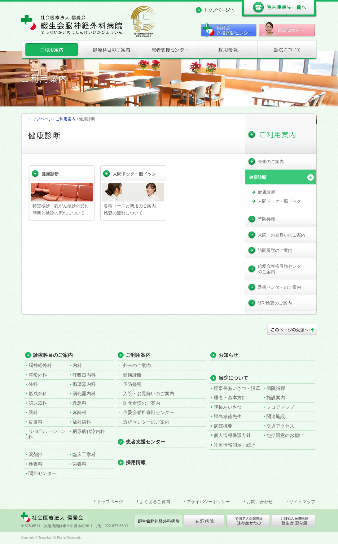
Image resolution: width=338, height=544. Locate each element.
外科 (33, 384)
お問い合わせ (260, 501)
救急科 (79, 403)
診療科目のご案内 (110, 51)
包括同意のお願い (285, 435)
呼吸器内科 (84, 375)
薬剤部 (35, 454)
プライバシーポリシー (208, 501)
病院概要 (223, 426)
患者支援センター (169, 51)
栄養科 (79, 464)
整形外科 (38, 375)
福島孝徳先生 (228, 416)
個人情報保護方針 (232, 435)
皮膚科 (35, 422)
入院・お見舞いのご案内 (148, 393)
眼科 (33, 412)
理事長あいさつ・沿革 (237, 388)
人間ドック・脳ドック (134, 173)
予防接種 (132, 384)
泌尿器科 (38, 403)
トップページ (40, 119)
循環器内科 (84, 384)
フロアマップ (280, 407)
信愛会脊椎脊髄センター (148, 412)
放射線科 (81, 422)
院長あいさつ (228, 407)
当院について (287, 51)
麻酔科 (79, 412)
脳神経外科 (40, 365)
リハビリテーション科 (47, 434)
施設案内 (275, 397)
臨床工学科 (84, 454)
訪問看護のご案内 (141, 403)
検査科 (35, 464)
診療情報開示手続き (235, 444)
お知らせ (228, 355)
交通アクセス (280, 426)
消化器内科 (84, 393)
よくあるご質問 (155, 501)
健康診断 (50, 173)
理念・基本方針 (230, 397)
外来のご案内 (137, 365)
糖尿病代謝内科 (88, 431)
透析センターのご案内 (146, 422)
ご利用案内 (51, 51)
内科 (77, 365)
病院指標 (275, 388)
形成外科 (38, 393)
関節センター (42, 473)
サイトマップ (302, 501)
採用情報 (228, 51)
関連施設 (275, 416)
